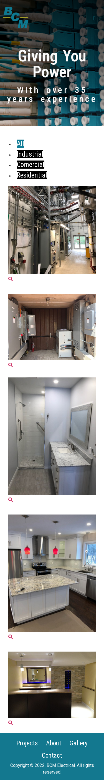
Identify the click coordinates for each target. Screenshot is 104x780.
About (53, 743)
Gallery (79, 743)
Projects (27, 743)
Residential (32, 175)
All (20, 144)
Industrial (30, 154)
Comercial (30, 165)
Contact (52, 755)
